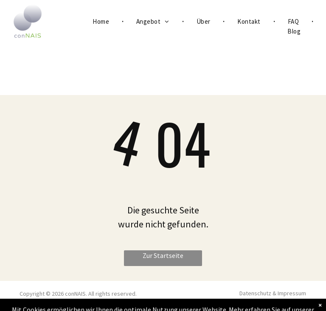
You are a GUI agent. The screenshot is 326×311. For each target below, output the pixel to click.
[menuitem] (102, 22)
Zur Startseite (163, 255)
